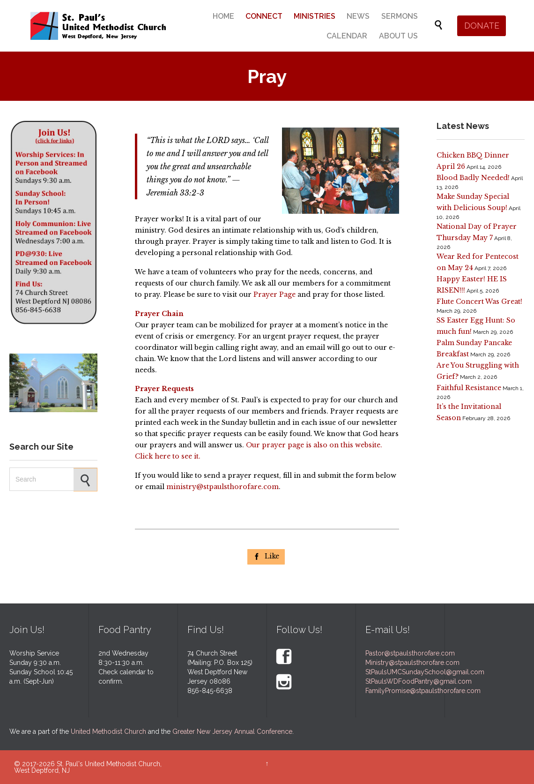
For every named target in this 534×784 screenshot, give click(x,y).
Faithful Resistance (469, 388)
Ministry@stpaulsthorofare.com (412, 662)
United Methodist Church (108, 731)
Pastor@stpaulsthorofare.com (410, 653)
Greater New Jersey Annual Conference (232, 731)
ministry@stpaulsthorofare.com (222, 486)
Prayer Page (274, 294)
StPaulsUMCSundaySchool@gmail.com (424, 672)
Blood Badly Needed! (473, 177)
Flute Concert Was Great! (479, 301)
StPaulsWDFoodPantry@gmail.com (418, 681)
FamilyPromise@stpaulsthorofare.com (423, 690)
